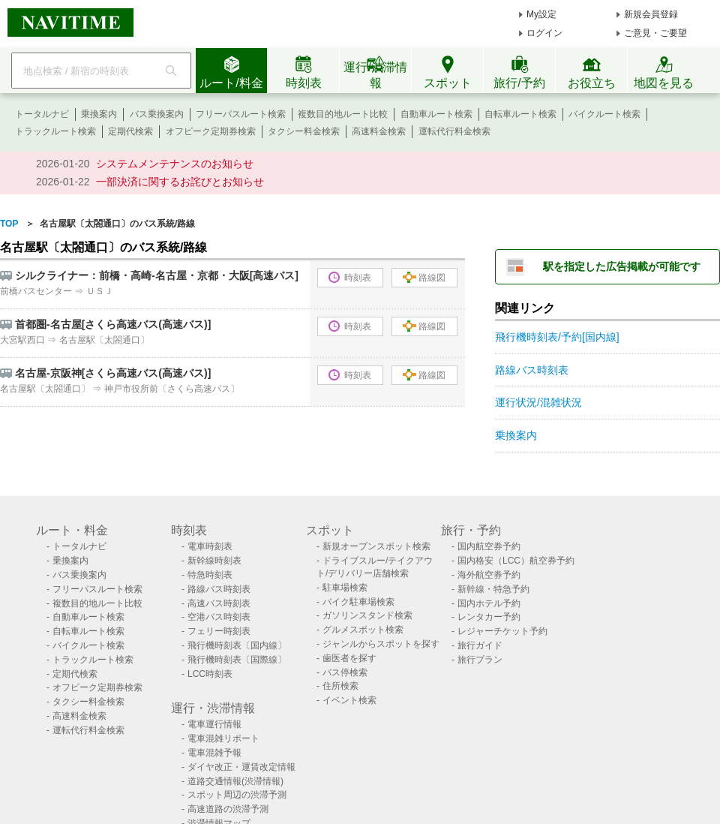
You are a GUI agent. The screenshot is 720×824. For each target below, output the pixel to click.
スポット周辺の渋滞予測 (237, 794)
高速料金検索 (379, 131)
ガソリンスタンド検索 (367, 615)
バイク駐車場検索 (358, 602)
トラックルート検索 (55, 131)
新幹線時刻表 (215, 560)
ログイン (544, 33)
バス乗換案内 (157, 114)
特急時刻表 (210, 575)
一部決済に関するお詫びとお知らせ (180, 182)
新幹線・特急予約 (494, 589)
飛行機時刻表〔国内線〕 (237, 645)
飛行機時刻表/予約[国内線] (557, 337)
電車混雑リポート (224, 738)
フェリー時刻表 (219, 631)
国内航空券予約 (489, 546)
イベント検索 (349, 700)
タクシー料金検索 (304, 131)
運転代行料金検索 (454, 131)
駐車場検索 (345, 587)
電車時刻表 (210, 546)
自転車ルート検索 (520, 114)
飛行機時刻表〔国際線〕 (237, 659)
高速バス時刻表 (219, 603)
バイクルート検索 (604, 114)
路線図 (424, 277)
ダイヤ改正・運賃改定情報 (242, 767)
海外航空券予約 (489, 575)
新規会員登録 (651, 14)
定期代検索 (130, 131)
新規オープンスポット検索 (376, 546)
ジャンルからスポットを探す (381, 644)
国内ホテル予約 (489, 603)
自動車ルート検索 (436, 114)
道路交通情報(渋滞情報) (236, 781)
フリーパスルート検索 (241, 114)
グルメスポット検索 (363, 629)
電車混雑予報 (215, 752)
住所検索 (340, 686)
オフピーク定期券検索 (211, 131)
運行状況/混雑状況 (538, 402)
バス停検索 (345, 672)
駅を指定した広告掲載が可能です (621, 266)
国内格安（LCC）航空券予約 (516, 560)
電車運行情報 (215, 724)
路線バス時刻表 (531, 370)
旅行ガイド (480, 645)
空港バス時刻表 (219, 617)
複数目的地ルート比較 (343, 114)
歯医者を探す (349, 658)
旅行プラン (480, 659)
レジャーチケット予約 (503, 631)
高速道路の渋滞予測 (228, 809)
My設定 (541, 14)
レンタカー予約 (489, 617)
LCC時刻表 (210, 674)
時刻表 (349, 277)
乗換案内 (99, 114)
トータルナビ (42, 114)
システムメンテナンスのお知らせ (175, 164)
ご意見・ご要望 (655, 33)
